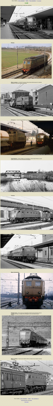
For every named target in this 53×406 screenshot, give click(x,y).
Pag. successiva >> (33, 0)
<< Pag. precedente (21, 0)
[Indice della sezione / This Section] (26, 400)
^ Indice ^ (27, 0)
